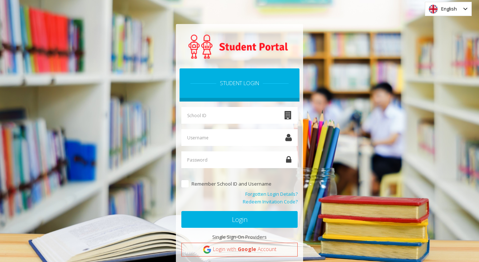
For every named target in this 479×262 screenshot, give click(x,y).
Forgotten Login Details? (271, 194)
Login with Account (240, 249)
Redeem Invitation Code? (270, 201)
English (443, 9)
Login (239, 219)
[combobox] (448, 9)
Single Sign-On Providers (239, 237)
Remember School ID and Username (231, 183)
